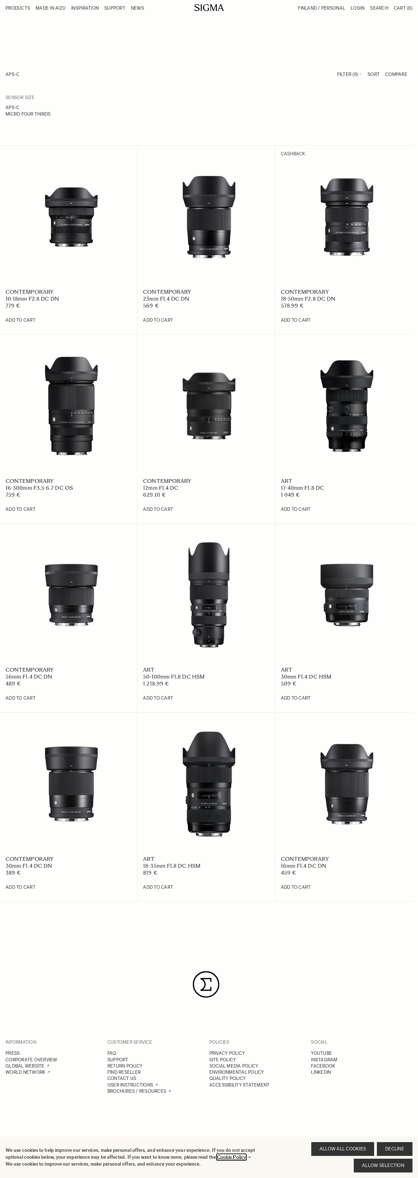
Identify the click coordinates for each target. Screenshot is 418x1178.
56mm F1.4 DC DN (29, 676)
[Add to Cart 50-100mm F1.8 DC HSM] (158, 698)
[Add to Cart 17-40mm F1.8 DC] (296, 509)
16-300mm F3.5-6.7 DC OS (39, 488)
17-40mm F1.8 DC (302, 488)
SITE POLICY (222, 1059)
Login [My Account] (357, 8)
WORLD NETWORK (25, 1072)
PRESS (13, 1053)
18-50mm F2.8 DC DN (308, 298)
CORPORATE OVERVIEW (31, 1059)
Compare (396, 74)
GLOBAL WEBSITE (25, 1066)
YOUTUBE (321, 1053)
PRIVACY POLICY (227, 1053)
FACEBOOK (323, 1066)
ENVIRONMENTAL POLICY (236, 1072)
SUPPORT (118, 1059)
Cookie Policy (231, 1157)
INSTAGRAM (324, 1059)
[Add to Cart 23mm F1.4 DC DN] (158, 320)
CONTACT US (121, 1078)
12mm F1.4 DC (160, 488)
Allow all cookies (343, 1148)
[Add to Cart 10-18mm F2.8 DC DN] (21, 320)
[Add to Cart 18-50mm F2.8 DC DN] (296, 320)
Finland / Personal (321, 8)
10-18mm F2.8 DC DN (32, 298)
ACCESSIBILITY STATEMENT (239, 1085)
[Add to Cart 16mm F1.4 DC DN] (296, 887)
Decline (394, 1148)
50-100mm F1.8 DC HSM (174, 676)
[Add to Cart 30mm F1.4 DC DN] (21, 887)
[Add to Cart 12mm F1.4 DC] (158, 509)
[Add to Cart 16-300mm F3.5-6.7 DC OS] (21, 509)
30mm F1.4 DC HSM (306, 676)
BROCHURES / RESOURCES (136, 1091)
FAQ (111, 1053)
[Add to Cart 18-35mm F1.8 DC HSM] (158, 887)
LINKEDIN (321, 1072)
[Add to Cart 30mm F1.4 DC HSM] (296, 698)
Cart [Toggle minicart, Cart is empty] (403, 8)
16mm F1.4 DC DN (303, 866)
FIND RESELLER (124, 1072)
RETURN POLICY (124, 1066)
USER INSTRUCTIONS (130, 1085)
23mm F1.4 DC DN (166, 298)
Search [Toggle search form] (379, 8)
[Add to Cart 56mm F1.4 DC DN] (21, 698)
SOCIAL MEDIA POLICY (233, 1066)
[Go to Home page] (209, 7)
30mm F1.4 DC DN (29, 866)
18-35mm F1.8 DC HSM (171, 866)
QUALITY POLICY (227, 1078)
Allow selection (383, 1165)
